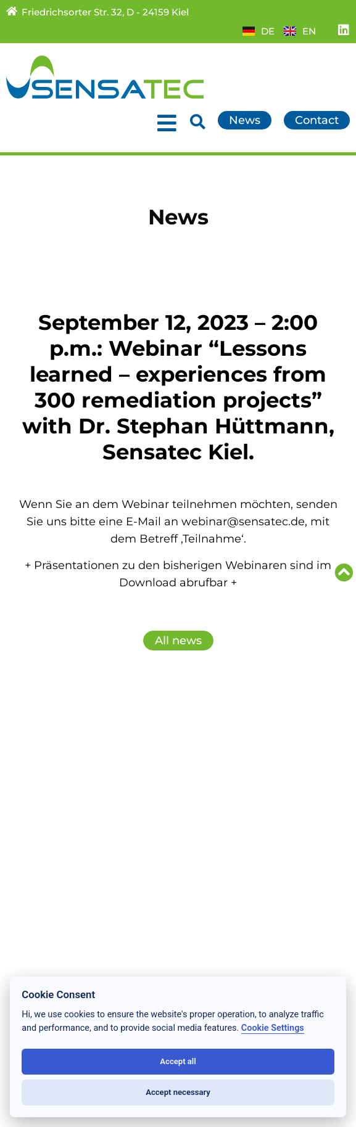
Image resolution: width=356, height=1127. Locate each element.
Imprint (204, 822)
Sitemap (206, 781)
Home (23, 740)
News (22, 754)
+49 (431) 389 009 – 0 (88, 966)
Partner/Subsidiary (234, 754)
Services (29, 767)
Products (31, 781)
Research (32, 794)
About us (31, 808)
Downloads (214, 767)
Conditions (213, 794)
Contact (205, 740)
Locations (33, 822)
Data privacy (218, 808)
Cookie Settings (272, 1028)
